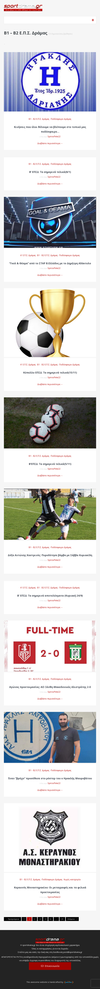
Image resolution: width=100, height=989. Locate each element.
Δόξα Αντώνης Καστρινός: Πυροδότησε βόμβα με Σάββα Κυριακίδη (50, 555)
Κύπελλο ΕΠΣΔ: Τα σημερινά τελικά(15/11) (50, 372)
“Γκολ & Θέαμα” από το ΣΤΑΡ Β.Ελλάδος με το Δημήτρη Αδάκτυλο (50, 263)
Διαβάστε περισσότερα (50, 143)
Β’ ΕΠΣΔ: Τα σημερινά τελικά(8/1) (50, 172)
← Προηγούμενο (12, 919)
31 (62, 919)
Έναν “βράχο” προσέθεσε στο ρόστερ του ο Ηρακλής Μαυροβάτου (50, 778)
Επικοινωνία (52, 966)
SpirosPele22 (54, 136)
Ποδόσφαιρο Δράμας (61, 119)
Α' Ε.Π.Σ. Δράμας (28, 255)
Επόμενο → (72, 919)
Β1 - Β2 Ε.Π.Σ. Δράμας (39, 119)
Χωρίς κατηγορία (72, 879)
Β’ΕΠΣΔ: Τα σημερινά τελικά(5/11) (50, 464)
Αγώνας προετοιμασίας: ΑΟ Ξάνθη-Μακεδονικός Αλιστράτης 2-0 (50, 687)
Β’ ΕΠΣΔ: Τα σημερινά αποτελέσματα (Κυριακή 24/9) (50, 595)
